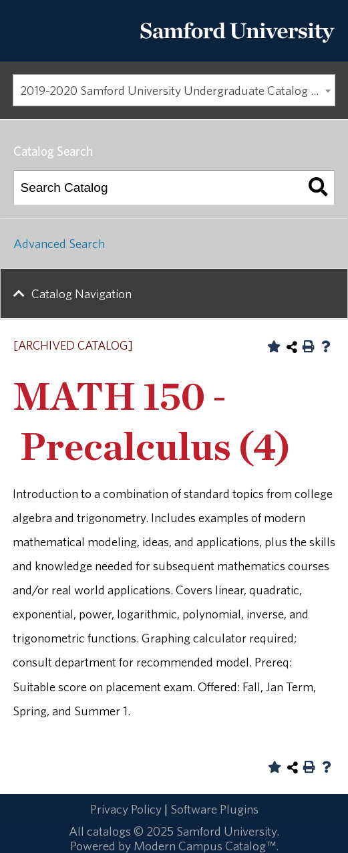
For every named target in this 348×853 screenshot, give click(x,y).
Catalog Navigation (81, 293)
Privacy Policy (126, 809)
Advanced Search (59, 243)
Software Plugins (214, 809)
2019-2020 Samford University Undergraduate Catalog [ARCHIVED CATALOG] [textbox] (177, 90)
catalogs (109, 831)
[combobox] (174, 90)
